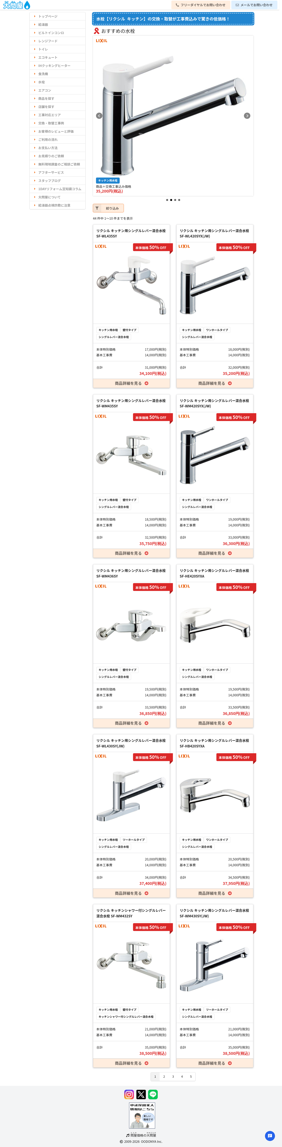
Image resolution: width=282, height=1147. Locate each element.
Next (247, 116)
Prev (99, 116)
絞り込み (106, 208)
